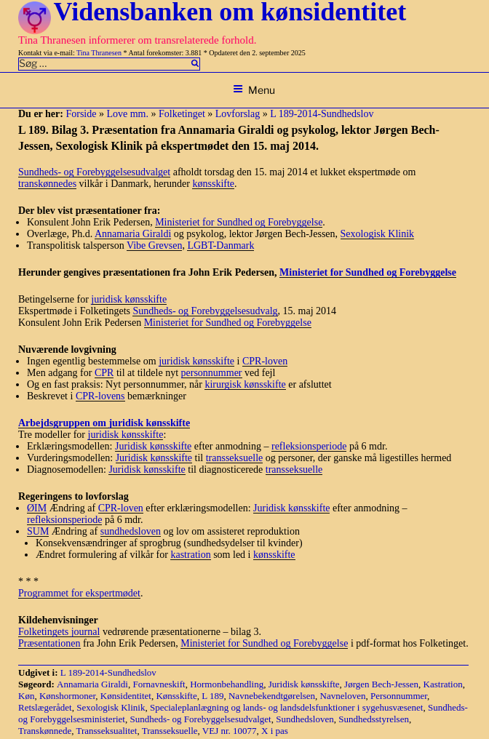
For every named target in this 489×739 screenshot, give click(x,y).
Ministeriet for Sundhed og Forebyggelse (238, 222)
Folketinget (182, 113)
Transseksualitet (106, 730)
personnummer (211, 372)
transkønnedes (47, 183)
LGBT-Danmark (220, 245)
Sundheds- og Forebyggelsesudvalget (94, 172)
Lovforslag (237, 113)
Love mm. (127, 113)
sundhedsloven (130, 531)
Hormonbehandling (226, 684)
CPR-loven (264, 361)
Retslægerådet (45, 707)
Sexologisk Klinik (378, 233)
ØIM (37, 508)
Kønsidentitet (125, 695)
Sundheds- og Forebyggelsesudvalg (204, 310)
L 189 (212, 695)
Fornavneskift (158, 684)
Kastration (443, 684)
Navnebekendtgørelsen (271, 695)
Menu (254, 90)
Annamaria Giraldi (133, 233)
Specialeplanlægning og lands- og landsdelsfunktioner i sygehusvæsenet (287, 707)
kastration (190, 554)
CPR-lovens (100, 396)
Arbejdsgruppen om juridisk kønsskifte (104, 423)
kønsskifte (213, 183)
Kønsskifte (176, 695)
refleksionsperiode (308, 446)
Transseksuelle (170, 730)
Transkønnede (44, 730)
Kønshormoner (67, 695)
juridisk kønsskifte (129, 299)
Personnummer (398, 695)
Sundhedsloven (304, 719)
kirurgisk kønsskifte (244, 384)
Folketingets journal (59, 631)
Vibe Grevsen (155, 245)
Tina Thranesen (99, 53)
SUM (38, 531)
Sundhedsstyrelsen (373, 719)
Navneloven (343, 695)
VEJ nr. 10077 (229, 730)
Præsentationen (49, 643)
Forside (80, 113)
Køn (26, 695)
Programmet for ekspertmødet (79, 593)
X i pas (274, 730)
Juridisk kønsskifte (153, 446)
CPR (104, 372)
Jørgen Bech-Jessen (381, 684)
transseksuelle (234, 457)
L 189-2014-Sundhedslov (321, 113)
